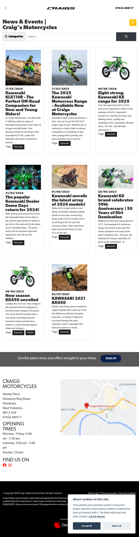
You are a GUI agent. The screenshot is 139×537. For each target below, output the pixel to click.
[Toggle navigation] (5, 8)
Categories (14, 36)
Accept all (87, 525)
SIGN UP (111, 358)
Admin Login (93, 493)
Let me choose (97, 516)
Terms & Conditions (127, 493)
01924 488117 (124, 8)
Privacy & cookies (109, 493)
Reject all (116, 525)
